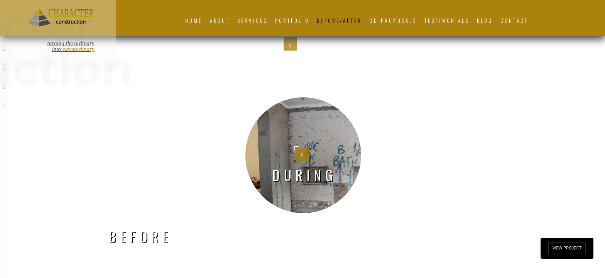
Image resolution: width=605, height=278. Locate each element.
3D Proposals (393, 20)
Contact (514, 20)
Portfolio (292, 20)
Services (252, 20)
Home (194, 20)
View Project (567, 248)
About (220, 20)
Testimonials (447, 20)
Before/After (339, 20)
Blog (485, 20)
